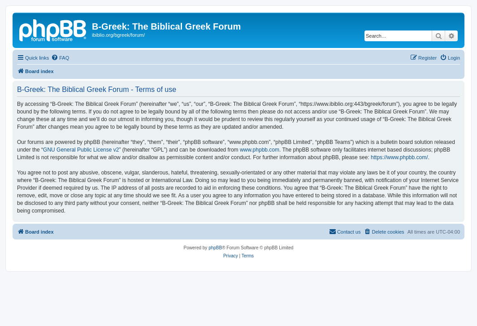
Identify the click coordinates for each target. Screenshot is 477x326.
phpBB (215, 247)
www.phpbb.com (259, 150)
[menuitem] (60, 57)
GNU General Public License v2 (81, 150)
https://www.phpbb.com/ (399, 157)
